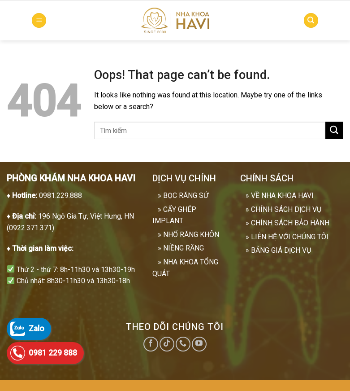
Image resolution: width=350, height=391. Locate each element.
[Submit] (334, 130)
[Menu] (39, 20)
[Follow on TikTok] (167, 344)
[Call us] (183, 344)
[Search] (311, 20)
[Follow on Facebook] (150, 344)
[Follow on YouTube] (199, 344)
